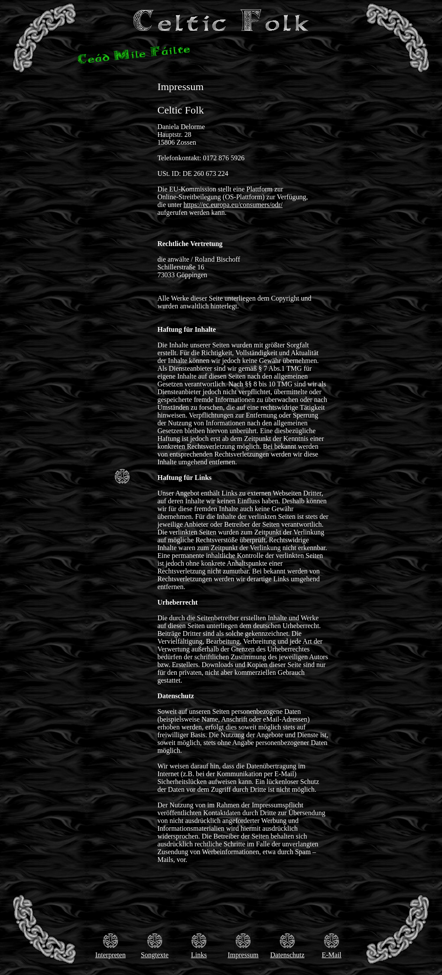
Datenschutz (287, 955)
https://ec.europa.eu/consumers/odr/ (233, 204)
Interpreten (110, 955)
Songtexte (155, 955)
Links (199, 955)
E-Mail (331, 955)
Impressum (243, 955)
